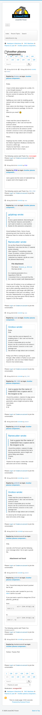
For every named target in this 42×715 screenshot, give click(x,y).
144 (23, 60)
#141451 (33, 69)
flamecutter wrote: (17, 242)
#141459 (20, 421)
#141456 (20, 376)
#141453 (20, 200)
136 (11, 56)
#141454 (20, 313)
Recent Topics (15, 33)
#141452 (20, 165)
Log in (11, 158)
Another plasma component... (16, 538)
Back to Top (36, 711)
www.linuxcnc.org (11, 38)
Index (7, 33)
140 (32, 56)
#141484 (20, 573)
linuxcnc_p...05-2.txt (25, 267)
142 (12, 60)
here (7, 593)
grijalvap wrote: (16, 214)
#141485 (20, 639)
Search (24, 33)
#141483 (20, 531)
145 (28, 60)
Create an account (21, 158)
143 (18, 60)
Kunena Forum (25, 702)
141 (7, 60)
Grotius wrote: (15, 327)
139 (27, 56)
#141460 (20, 478)
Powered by (16, 702)
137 (16, 56)
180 (34, 60)
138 (21, 56)
